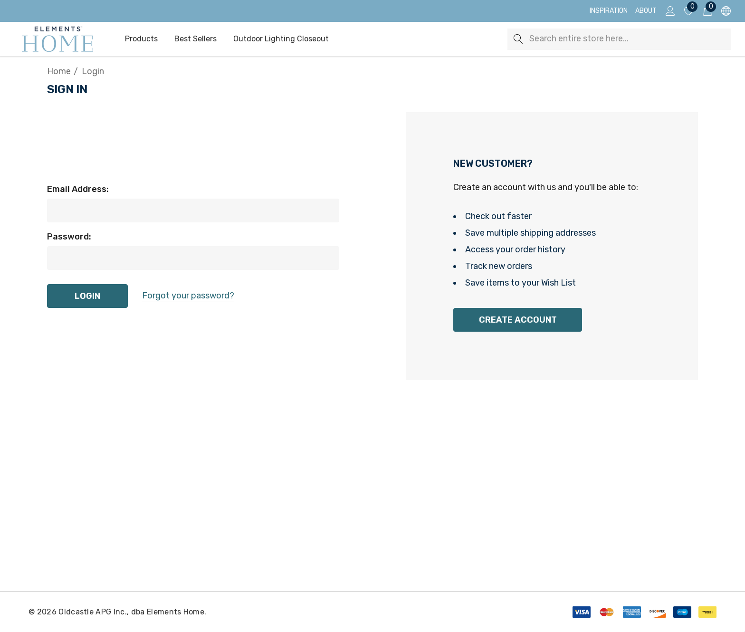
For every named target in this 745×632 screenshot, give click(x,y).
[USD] (725, 11)
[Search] (518, 39)
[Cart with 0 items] (706, 11)
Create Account (518, 320)
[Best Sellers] (195, 39)
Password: (69, 236)
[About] (645, 11)
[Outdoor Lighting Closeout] (281, 39)
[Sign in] (669, 11)
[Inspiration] (608, 11)
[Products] (141, 39)
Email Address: (78, 189)
